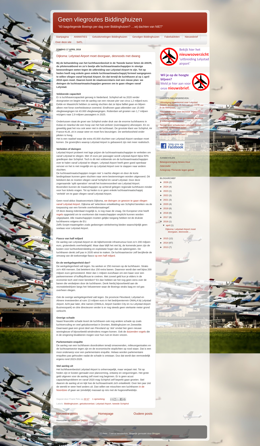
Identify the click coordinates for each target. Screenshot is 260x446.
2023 (166, 191)
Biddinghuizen (71, 403)
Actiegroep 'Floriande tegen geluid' (177, 170)
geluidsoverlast (87, 403)
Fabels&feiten (172, 36)
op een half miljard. (105, 255)
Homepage (105, 413)
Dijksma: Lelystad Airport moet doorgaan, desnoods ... (180, 230)
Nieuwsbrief (191, 36)
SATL (80, 42)
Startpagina (62, 36)
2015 (166, 238)
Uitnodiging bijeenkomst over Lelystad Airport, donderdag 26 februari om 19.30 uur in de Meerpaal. (181, 105)
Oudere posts (143, 413)
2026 (166, 182)
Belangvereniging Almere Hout (175, 162)
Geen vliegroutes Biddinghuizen (100, 19)
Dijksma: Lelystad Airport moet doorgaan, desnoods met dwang (98, 56)
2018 (166, 213)
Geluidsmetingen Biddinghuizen (109, 36)
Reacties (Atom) (79, 420)
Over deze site (63, 42)
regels (59, 214)
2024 (166, 186)
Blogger (156, 433)
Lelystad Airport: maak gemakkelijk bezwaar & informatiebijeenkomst (181, 119)
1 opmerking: (99, 399)
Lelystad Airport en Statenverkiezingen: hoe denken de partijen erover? (181, 133)
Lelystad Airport (103, 403)
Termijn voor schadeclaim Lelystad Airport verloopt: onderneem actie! (180, 126)
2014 (166, 242)
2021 (166, 200)
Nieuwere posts (67, 413)
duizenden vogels (136, 331)
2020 (166, 204)
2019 (166, 208)
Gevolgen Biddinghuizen (145, 36)
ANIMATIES (80, 36)
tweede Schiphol (120, 403)
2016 (166, 221)
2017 (166, 217)
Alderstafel (165, 166)
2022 (166, 195)
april (168, 225)
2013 (166, 247)
